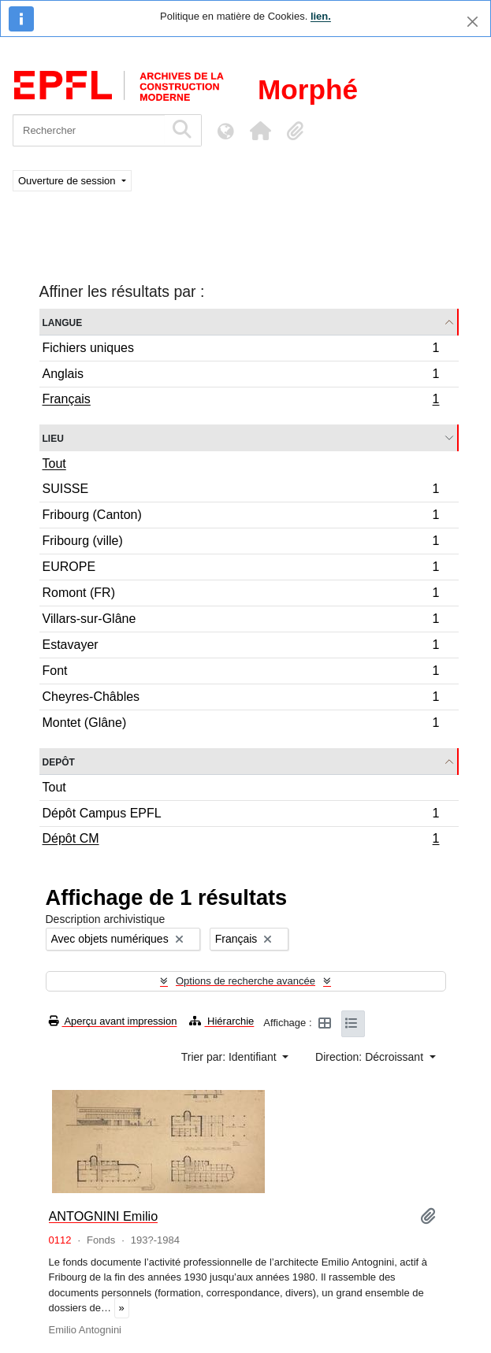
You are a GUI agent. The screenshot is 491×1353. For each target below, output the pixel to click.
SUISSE (241, 491)
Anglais (241, 376)
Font (241, 673)
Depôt (59, 761)
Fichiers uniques (241, 350)
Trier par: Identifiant (230, 1057)
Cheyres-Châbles (241, 699)
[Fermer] (472, 22)
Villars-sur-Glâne (241, 621)
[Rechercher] (89, 130)
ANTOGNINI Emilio (103, 1216)
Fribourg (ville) (241, 543)
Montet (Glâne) (241, 725)
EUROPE (241, 569)
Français (241, 401)
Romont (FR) (241, 595)
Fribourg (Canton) (241, 517)
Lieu (53, 437)
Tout (54, 463)
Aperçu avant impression (113, 1021)
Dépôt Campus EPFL (241, 815)
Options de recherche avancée (245, 981)
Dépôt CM (241, 840)
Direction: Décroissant (370, 1057)
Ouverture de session (68, 181)
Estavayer (241, 647)
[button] (260, 130)
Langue (63, 321)
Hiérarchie (221, 1021)
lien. (321, 16)
